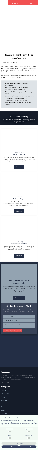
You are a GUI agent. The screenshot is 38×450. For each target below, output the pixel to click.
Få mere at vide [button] (19, 443)
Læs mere (19, 167)
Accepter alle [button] (27, 446)
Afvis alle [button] (10, 446)
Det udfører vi (19, 298)
